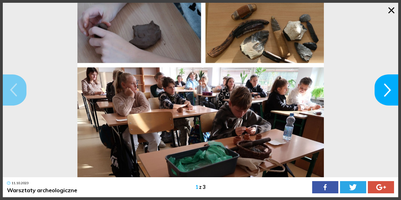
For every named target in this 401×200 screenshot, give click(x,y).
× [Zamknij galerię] (391, 10)
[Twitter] (353, 187)
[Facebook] (325, 187)
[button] (14, 90)
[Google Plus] (381, 187)
